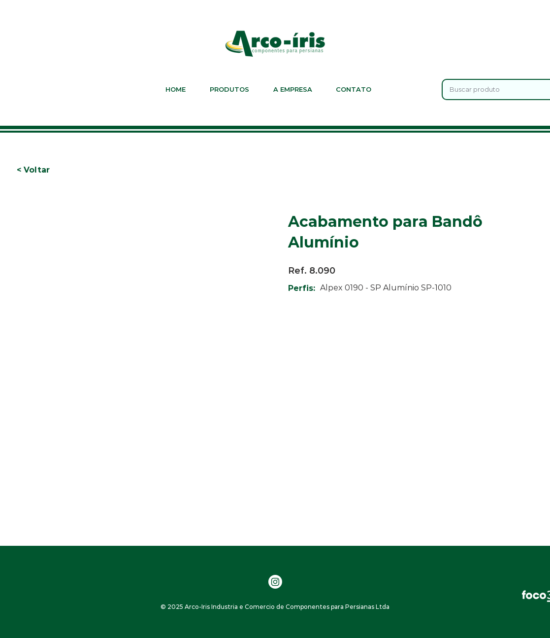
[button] (49, 170)
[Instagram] (275, 582)
